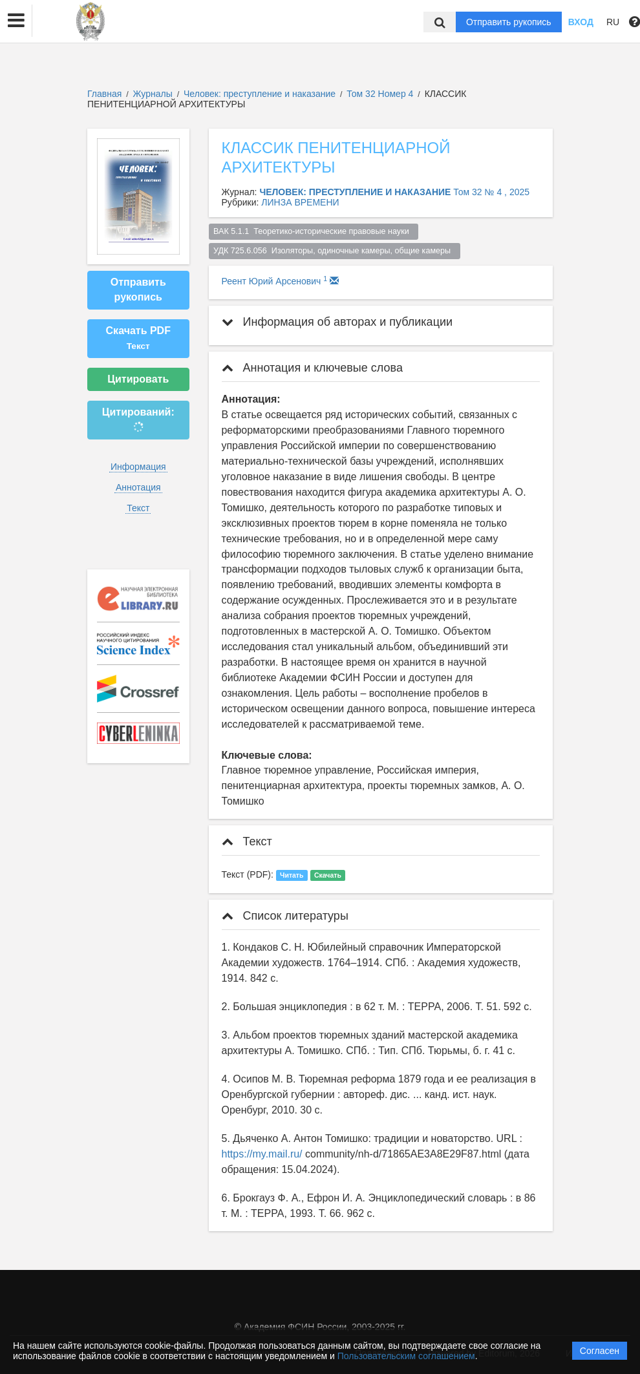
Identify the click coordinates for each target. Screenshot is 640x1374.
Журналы (153, 94)
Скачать (327, 875)
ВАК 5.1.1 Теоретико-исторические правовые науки (313, 231)
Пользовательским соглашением (406, 1356)
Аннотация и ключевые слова (312, 367)
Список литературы (285, 915)
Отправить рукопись (508, 22)
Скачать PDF (138, 338)
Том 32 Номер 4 (381, 94)
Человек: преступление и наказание (261, 94)
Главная (104, 94)
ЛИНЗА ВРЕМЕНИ (300, 202)
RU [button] (612, 22)
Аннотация (138, 487)
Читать (291, 875)
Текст (138, 508)
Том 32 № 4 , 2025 (491, 192)
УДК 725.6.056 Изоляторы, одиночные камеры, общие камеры (334, 250)
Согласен (599, 1351)
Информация (138, 466)
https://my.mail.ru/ (262, 1153)
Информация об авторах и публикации (337, 321)
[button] (16, 21)
